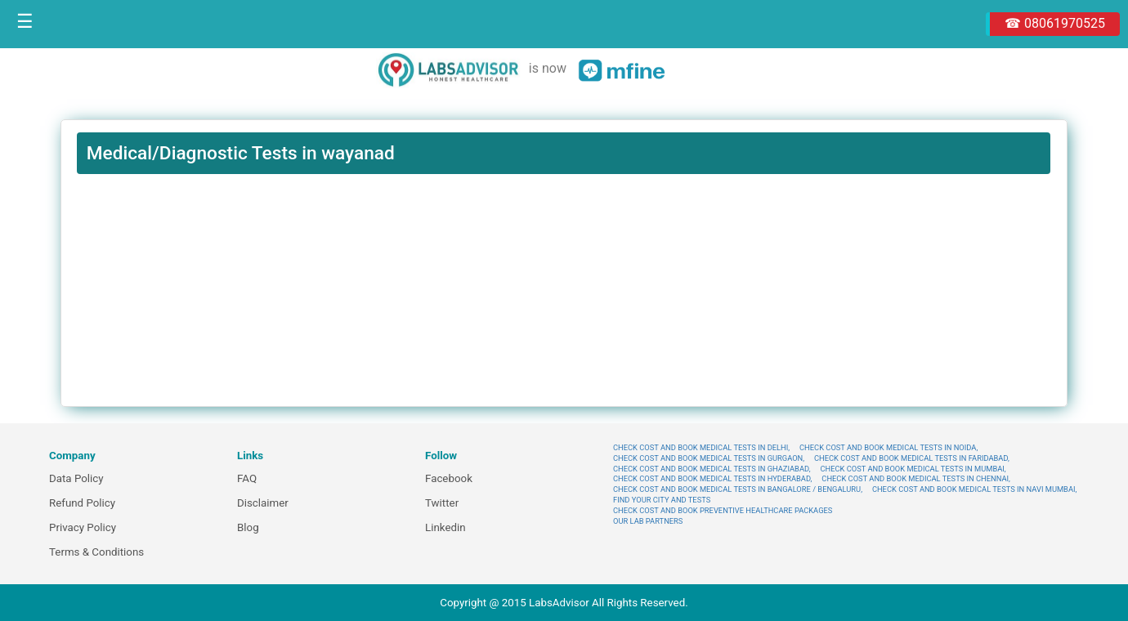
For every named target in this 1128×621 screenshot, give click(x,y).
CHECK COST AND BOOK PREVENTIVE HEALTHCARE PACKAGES (722, 510)
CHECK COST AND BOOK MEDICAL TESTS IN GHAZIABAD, (712, 468)
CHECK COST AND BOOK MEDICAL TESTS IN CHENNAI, (915, 478)
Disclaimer (263, 503)
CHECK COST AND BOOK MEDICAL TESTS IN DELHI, (701, 447)
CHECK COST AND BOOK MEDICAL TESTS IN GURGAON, (708, 457)
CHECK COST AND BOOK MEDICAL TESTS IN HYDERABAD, (712, 478)
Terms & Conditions (96, 552)
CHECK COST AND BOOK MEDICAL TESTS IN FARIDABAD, (911, 457)
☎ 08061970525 (1055, 23)
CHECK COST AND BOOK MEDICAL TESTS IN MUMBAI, (912, 468)
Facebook (448, 478)
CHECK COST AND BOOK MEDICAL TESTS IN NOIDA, (888, 447)
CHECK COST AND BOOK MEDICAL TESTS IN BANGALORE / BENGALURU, (737, 489)
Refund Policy (82, 503)
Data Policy (76, 478)
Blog (248, 527)
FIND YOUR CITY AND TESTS (661, 499)
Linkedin (445, 527)
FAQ (247, 478)
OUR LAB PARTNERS (648, 520)
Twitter (442, 503)
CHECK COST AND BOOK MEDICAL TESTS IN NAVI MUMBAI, (974, 489)
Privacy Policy (82, 527)
